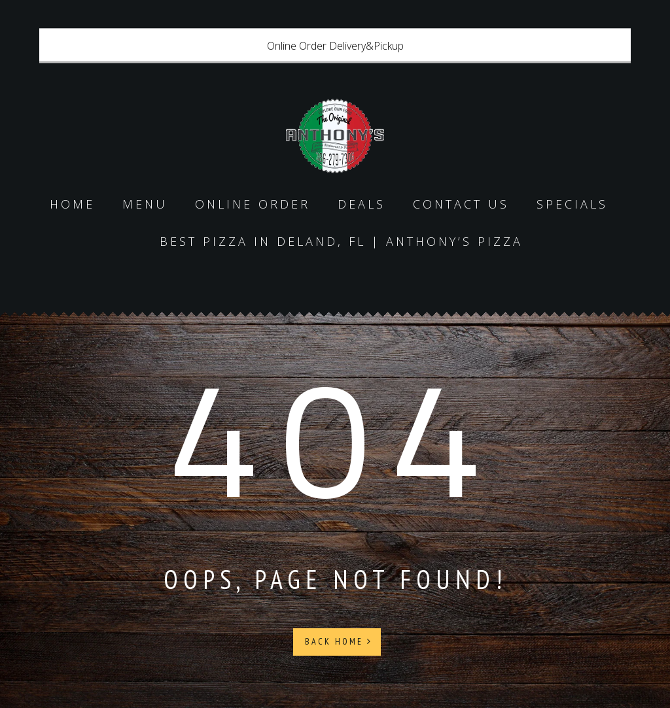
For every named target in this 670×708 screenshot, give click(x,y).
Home (72, 204)
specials (572, 204)
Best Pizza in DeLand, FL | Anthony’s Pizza (341, 241)
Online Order (252, 204)
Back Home (338, 641)
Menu (145, 204)
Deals (361, 204)
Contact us (461, 204)
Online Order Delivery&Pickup (335, 46)
